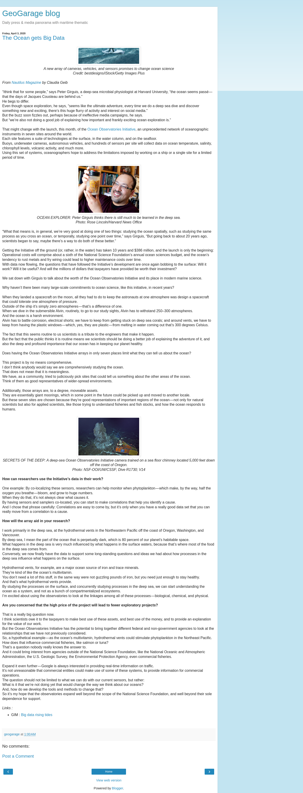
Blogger (117, 788)
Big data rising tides (36, 715)
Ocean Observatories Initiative (111, 129)
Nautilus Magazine (26, 82)
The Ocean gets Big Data (33, 38)
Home (108, 771)
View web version (108, 780)
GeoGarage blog (31, 13)
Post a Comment (18, 756)
